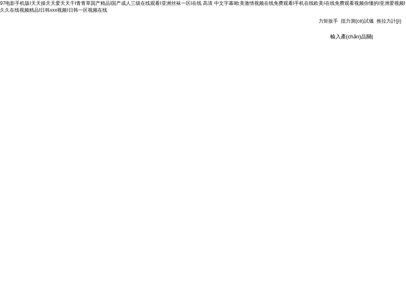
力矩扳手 (328, 21)
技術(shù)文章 (210, 55)
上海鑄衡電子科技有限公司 (106, 31)
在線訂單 (256, 55)
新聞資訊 (119, 55)
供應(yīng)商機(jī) (347, 55)
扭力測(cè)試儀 (357, 21)
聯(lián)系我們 (301, 55)
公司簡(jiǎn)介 (73, 55)
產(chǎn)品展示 (164, 55)
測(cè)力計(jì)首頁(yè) (27, 57)
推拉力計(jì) (389, 21)
